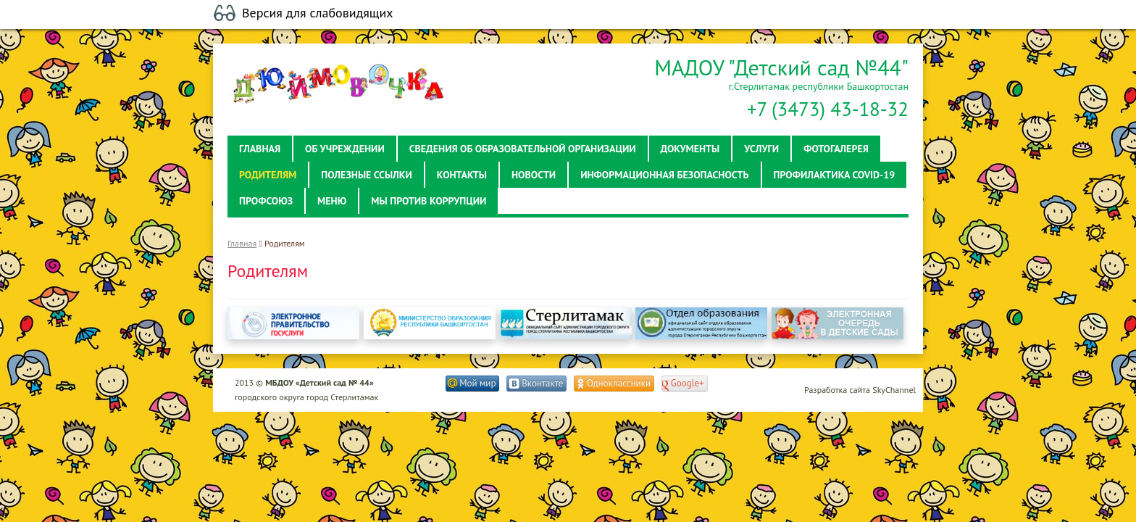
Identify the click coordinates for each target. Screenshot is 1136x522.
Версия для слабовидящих (317, 13)
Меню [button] (331, 200)
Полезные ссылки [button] (366, 174)
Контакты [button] (462, 174)
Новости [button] (533, 174)
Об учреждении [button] (345, 148)
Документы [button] (690, 148)
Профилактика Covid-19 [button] (834, 174)
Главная (241, 243)
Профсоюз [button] (266, 200)
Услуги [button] (761, 148)
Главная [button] (259, 148)
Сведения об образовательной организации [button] (522, 148)
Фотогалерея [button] (836, 148)
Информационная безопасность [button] (664, 174)
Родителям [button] (267, 174)
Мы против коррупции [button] (428, 200)
